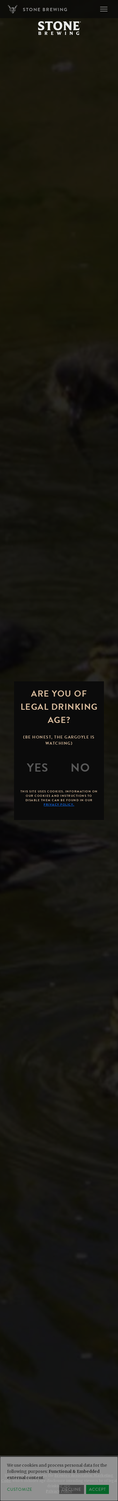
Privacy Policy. (59, 804)
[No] (80, 768)
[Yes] (38, 768)
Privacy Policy (59, 1491)
